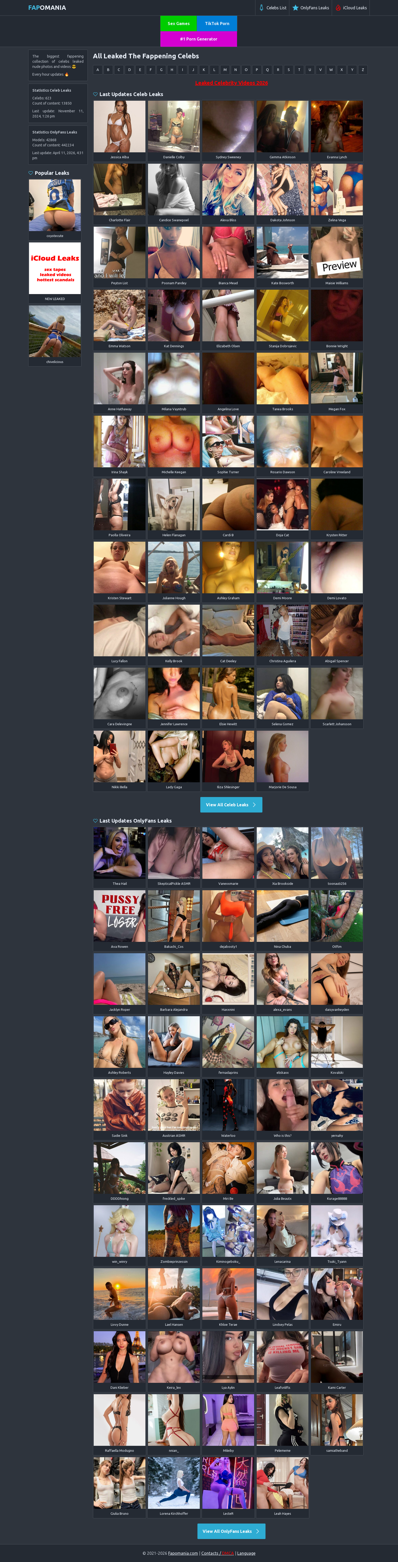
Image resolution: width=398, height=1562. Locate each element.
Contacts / (217, 1553)
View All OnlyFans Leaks (231, 1531)
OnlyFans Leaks (310, 7)
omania (47, 7)
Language (246, 1553)
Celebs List (272, 7)
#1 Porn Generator (198, 39)
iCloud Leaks (351, 7)
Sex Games (179, 23)
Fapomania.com (183, 1553)
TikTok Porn (217, 23)
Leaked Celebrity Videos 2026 (231, 83)
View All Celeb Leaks (231, 804)
